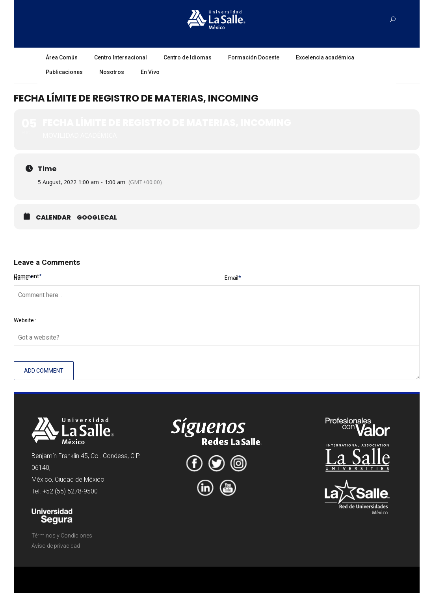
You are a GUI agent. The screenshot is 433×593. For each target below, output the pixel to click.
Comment (28, 276)
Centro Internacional (120, 57)
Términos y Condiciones (62, 535)
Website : (25, 320)
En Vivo (150, 72)
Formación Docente (253, 57)
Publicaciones (64, 72)
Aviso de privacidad (56, 546)
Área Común (62, 57)
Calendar (53, 218)
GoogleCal (97, 218)
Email (233, 278)
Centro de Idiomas (188, 57)
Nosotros (111, 72)
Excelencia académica (325, 57)
